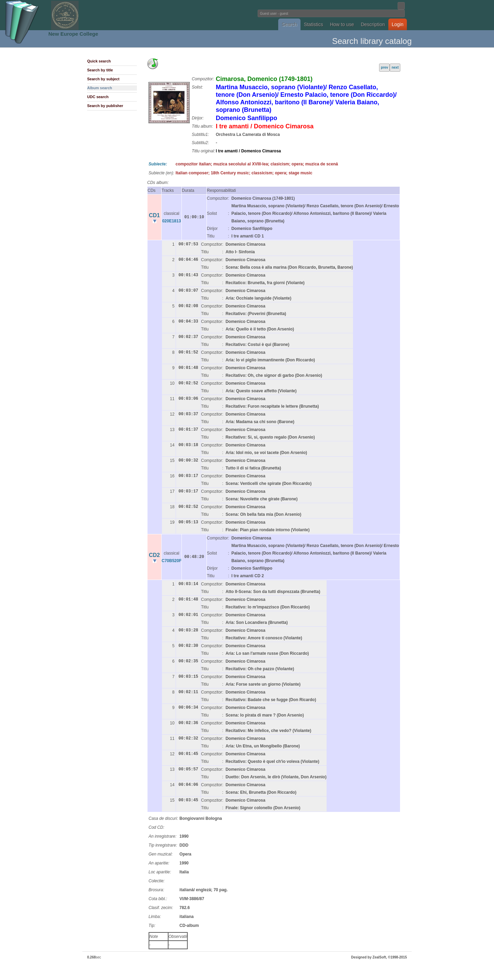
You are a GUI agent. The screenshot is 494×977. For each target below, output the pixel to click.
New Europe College (73, 34)
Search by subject (103, 79)
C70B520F (171, 560)
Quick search (99, 61)
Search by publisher (105, 106)
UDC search (97, 97)
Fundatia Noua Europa (134, 15)
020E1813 (171, 221)
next (395, 67)
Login (397, 24)
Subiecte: (158, 164)
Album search (99, 88)
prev (384, 67)
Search (289, 24)
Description (373, 24)
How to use (342, 24)
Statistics (313, 24)
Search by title (100, 70)
